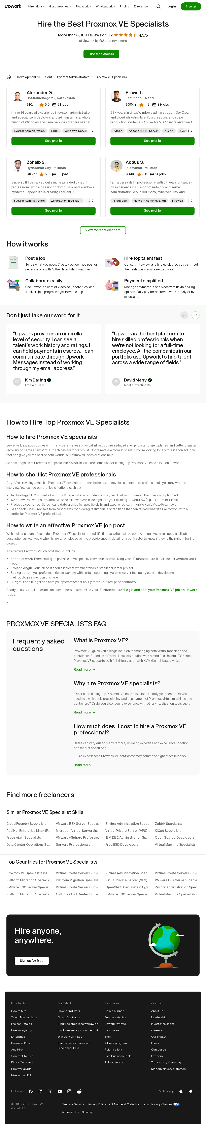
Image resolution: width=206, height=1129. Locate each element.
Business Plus (20, 1043)
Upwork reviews (115, 1023)
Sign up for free (32, 961)
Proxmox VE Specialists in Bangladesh (28, 873)
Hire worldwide (21, 1068)
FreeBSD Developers (121, 844)
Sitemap (87, 1112)
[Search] (158, 6)
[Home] (9, 77)
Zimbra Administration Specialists (127, 824)
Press (155, 1043)
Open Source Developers (175, 837)
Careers (156, 1030)
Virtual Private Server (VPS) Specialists (127, 831)
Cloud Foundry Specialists (26, 824)
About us (157, 1010)
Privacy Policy (97, 1104)
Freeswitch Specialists (23, 837)
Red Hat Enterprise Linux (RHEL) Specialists (28, 831)
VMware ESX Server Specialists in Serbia (177, 880)
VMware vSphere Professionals (78, 837)
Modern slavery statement (169, 1068)
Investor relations (163, 1023)
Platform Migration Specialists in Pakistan (78, 880)
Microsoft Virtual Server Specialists (78, 831)
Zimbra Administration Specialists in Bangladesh (177, 887)
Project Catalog (21, 1023)
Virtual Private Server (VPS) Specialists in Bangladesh (78, 887)
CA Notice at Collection (124, 1104)
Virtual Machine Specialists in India (177, 894)
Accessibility (70, 1112)
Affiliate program (116, 1043)
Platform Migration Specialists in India (28, 880)
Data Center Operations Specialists (28, 844)
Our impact (158, 1036)
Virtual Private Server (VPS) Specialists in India (177, 873)
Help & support (115, 1010)
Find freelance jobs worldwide (78, 1023)
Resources (112, 1030)
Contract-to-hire (22, 1056)
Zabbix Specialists (169, 824)
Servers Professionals (73, 844)
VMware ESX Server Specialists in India (127, 894)
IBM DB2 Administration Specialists (127, 837)
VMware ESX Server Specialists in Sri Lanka (28, 887)
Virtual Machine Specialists (175, 844)
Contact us (158, 1049)
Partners (157, 1056)
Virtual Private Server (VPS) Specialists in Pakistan (127, 880)
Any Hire (17, 1049)
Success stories (115, 1017)
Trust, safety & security (166, 1062)
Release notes (114, 1062)
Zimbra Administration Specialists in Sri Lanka (127, 873)
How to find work (69, 1010)
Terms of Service (73, 1104)
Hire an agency (21, 1030)
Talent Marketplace (24, 1017)
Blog (108, 1036)
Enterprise (18, 1036)
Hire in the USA (21, 1075)
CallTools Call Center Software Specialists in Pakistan (78, 894)
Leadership (159, 1017)
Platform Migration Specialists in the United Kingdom (28, 894)
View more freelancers (103, 230)
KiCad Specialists (168, 831)
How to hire (18, 1010)
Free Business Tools (118, 1056)
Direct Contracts (22, 1062)
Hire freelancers (101, 54)
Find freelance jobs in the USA (78, 1030)
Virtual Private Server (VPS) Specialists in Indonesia (78, 873)
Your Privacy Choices (162, 1104)
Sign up (191, 6)
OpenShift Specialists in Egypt (127, 887)
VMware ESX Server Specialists (78, 824)
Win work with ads (70, 1036)
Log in (172, 6)
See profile (53, 141)
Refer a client (113, 1049)
